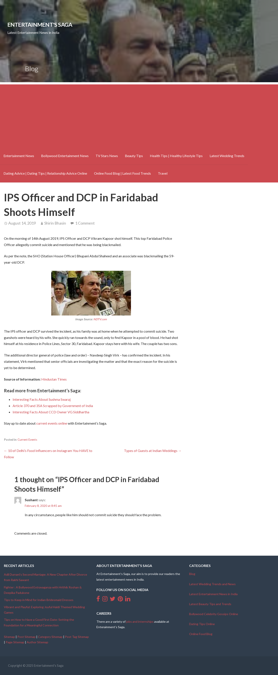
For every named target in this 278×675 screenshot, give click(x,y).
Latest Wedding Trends (227, 156)
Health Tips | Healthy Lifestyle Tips (176, 156)
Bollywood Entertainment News (65, 156)
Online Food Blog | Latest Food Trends (122, 173)
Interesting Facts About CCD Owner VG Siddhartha (51, 412)
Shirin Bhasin (55, 223)
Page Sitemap (15, 642)
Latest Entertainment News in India (213, 594)
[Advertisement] (139, 114)
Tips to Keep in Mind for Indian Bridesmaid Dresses (38, 600)
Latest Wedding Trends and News (212, 584)
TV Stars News (107, 156)
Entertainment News (18, 156)
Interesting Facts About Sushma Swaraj (42, 399)
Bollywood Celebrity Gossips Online (213, 614)
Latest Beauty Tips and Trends (210, 604)
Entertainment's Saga (39, 24)
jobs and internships (140, 621)
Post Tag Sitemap (77, 637)
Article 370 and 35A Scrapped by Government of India (53, 406)
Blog (192, 574)
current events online (51, 423)
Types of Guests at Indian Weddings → (153, 450)
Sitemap (9, 637)
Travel (162, 173)
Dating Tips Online (202, 624)
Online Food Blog (200, 634)
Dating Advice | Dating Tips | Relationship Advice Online (45, 173)
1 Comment (85, 223)
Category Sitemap (50, 637)
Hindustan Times (54, 379)
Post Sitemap (26, 637)
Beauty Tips (134, 156)
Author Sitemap (37, 642)
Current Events (27, 439)
